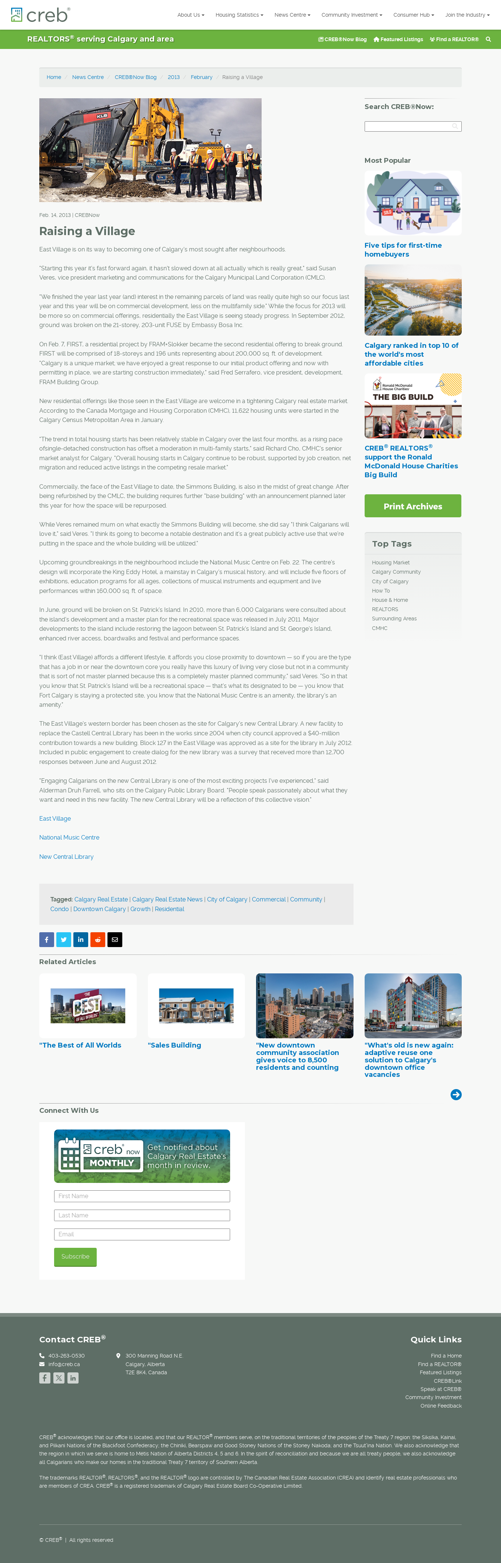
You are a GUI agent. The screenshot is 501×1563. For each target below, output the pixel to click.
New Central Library (66, 856)
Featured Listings (398, 39)
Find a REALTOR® (454, 39)
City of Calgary (227, 899)
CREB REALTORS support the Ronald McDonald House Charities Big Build (411, 461)
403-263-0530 (67, 1356)
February (202, 77)
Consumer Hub (414, 15)
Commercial (269, 899)
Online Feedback (441, 1406)
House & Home (390, 600)
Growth (140, 909)
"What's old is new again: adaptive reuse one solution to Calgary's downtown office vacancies (409, 1060)
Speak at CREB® (441, 1389)
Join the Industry (467, 15)
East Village (55, 818)
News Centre (293, 15)
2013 (174, 77)
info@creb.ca (64, 1364)
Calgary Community (396, 572)
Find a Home (446, 1356)
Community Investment (352, 15)
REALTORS (385, 609)
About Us (191, 15)
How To (381, 591)
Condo (59, 909)
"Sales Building (174, 1045)
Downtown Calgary (99, 909)
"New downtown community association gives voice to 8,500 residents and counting (297, 1056)
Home (54, 77)
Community (306, 899)
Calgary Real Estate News (167, 899)
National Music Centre (69, 837)
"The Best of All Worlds (80, 1045)
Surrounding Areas (394, 618)
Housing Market (391, 562)
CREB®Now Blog (342, 39)
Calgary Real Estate (101, 899)
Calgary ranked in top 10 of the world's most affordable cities (412, 354)
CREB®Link (448, 1381)
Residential (169, 909)
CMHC (380, 628)
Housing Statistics (239, 15)
